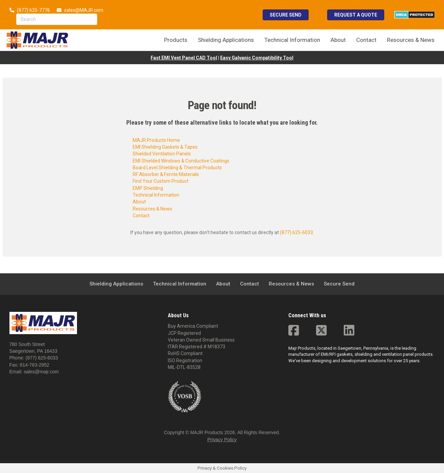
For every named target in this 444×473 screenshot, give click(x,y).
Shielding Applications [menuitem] (226, 39)
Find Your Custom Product (160, 181)
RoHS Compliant (185, 353)
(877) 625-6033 (296, 232)
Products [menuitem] (175, 39)
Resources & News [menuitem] (411, 39)
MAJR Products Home (156, 140)
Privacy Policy (222, 439)
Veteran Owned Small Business (201, 340)
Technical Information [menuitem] (292, 39)
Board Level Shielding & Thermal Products (177, 167)
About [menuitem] (338, 39)
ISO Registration (185, 360)
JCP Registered (184, 333)
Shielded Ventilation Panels (162, 153)
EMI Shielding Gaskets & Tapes (165, 147)
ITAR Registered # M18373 (196, 346)
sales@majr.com (41, 371)
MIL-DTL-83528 (184, 367)
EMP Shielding (148, 188)
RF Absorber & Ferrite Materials (166, 174)
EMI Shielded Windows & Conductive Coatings (181, 161)
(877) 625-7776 (33, 10)
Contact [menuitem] (366, 39)
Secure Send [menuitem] (339, 284)
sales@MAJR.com (83, 10)
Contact (141, 215)
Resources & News (152, 208)
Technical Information (156, 195)
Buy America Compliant (193, 326)
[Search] (56, 19)
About (139, 201)
